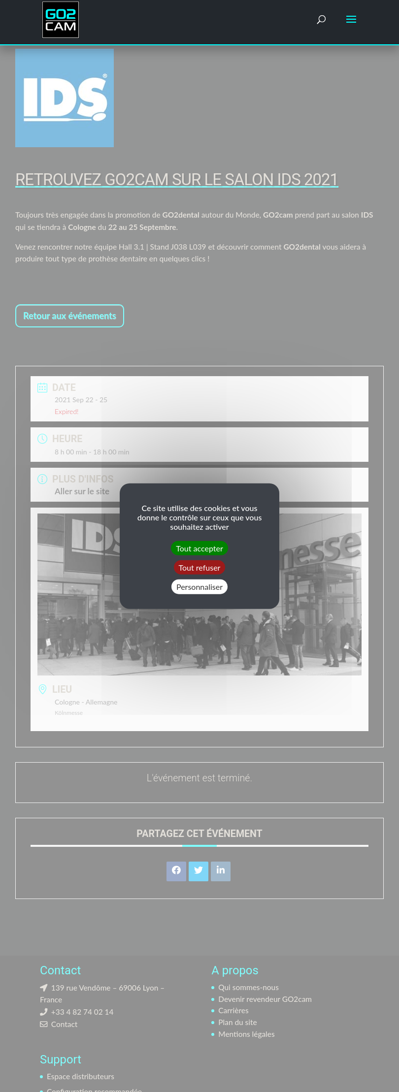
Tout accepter (199, 548)
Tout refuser (200, 567)
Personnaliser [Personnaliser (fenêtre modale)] (199, 586)
